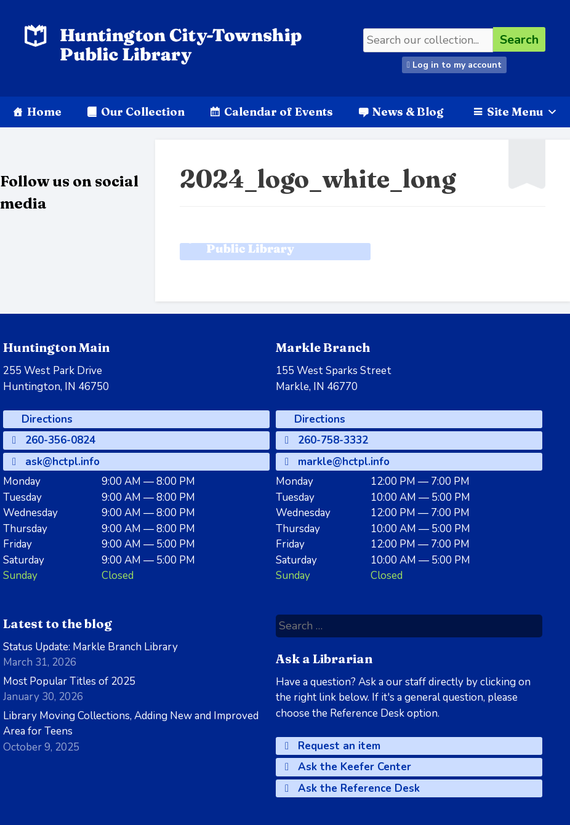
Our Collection (143, 112)
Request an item (332, 746)
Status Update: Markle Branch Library (90, 647)
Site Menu (522, 112)
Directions (45, 419)
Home (44, 112)
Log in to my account (454, 65)
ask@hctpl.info (56, 462)
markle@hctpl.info (337, 462)
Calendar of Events (278, 112)
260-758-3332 (326, 440)
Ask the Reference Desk (352, 788)
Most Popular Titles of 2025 (69, 681)
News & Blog (407, 112)
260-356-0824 (53, 440)
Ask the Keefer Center (348, 767)
